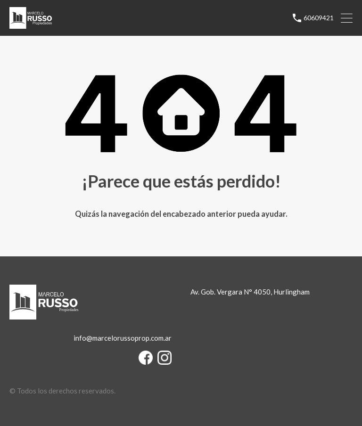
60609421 (319, 18)
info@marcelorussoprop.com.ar (123, 338)
